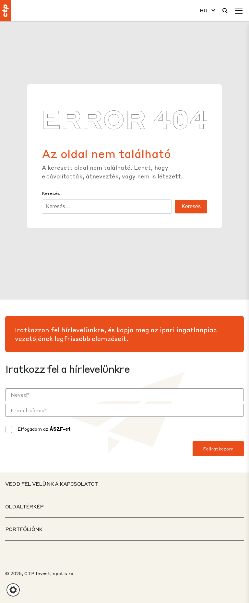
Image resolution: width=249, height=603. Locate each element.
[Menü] (239, 10)
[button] (13, 590)
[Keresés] (225, 10)
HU (204, 10)
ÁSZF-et (60, 429)
